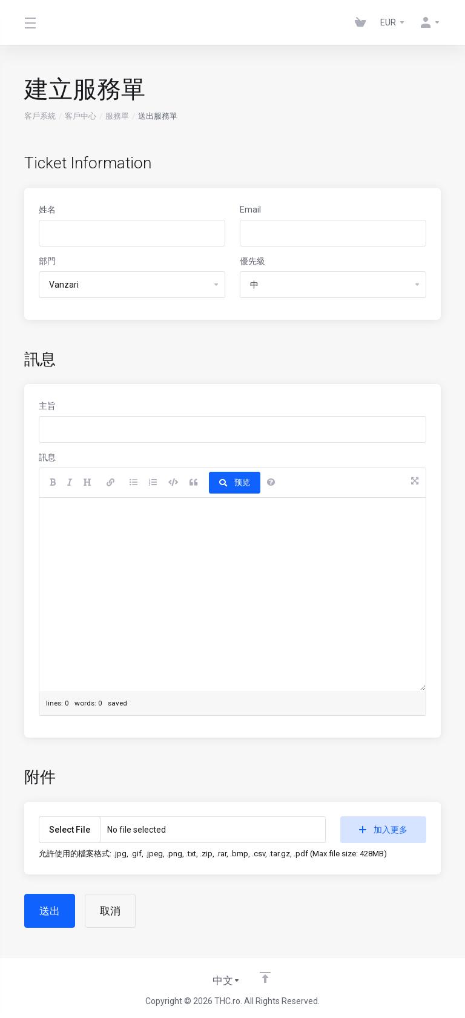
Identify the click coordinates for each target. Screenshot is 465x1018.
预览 (234, 482)
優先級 (252, 261)
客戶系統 (40, 116)
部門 (47, 261)
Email (250, 209)
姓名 (47, 209)
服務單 (117, 116)
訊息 (47, 457)
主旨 (47, 406)
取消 (110, 911)
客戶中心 (80, 116)
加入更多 (383, 830)
